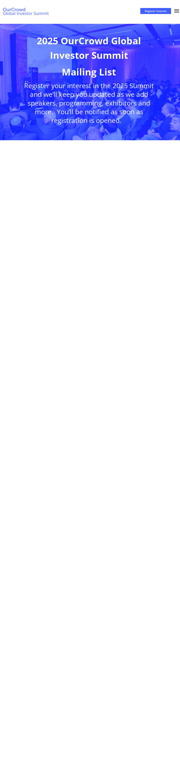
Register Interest (156, 11)
